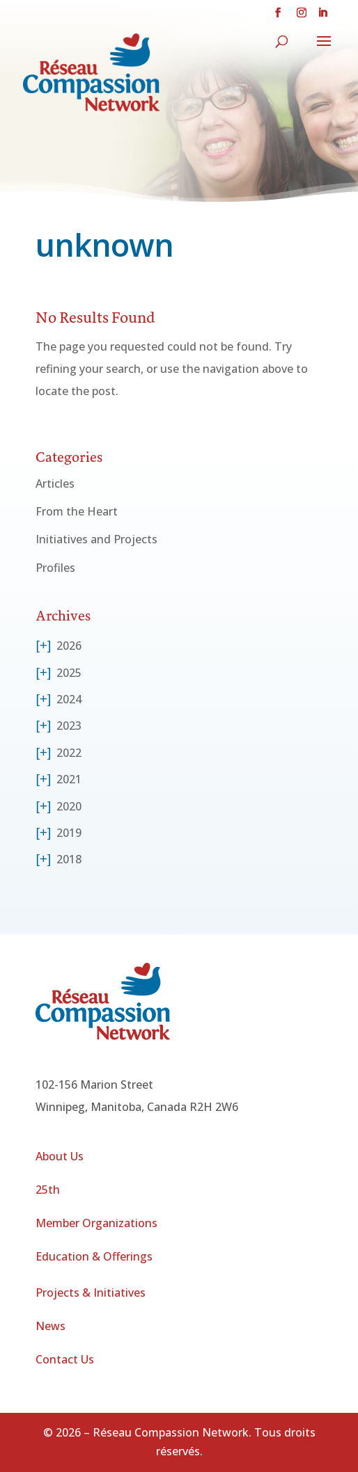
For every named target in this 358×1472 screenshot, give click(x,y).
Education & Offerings (94, 1256)
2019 (68, 832)
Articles (55, 483)
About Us (60, 1156)
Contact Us (65, 1359)
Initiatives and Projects (96, 539)
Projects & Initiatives (91, 1292)
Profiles (55, 567)
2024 (68, 699)
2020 (68, 806)
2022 (68, 752)
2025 (68, 672)
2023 (68, 725)
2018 (68, 859)
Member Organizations (96, 1223)
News (50, 1326)
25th (48, 1189)
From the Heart (77, 511)
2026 (68, 645)
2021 (68, 779)
